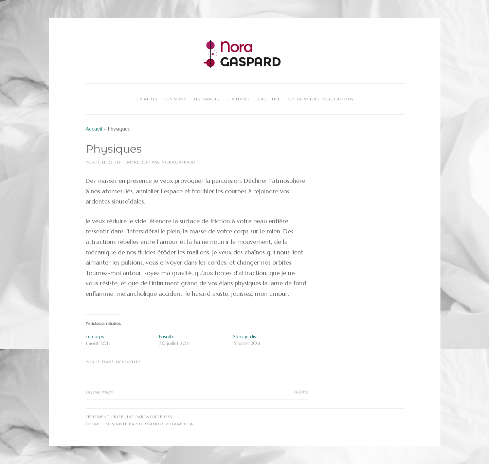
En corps (95, 336)
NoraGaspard (179, 162)
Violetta (300, 391)
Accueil (94, 128)
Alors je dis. (244, 336)
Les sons (175, 98)
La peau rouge (99, 391)
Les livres (239, 98)
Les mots (146, 98)
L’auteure (269, 98)
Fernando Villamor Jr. (167, 423)
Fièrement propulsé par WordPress (129, 416)
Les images (207, 98)
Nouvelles (128, 361)
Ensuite (167, 336)
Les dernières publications (321, 98)
